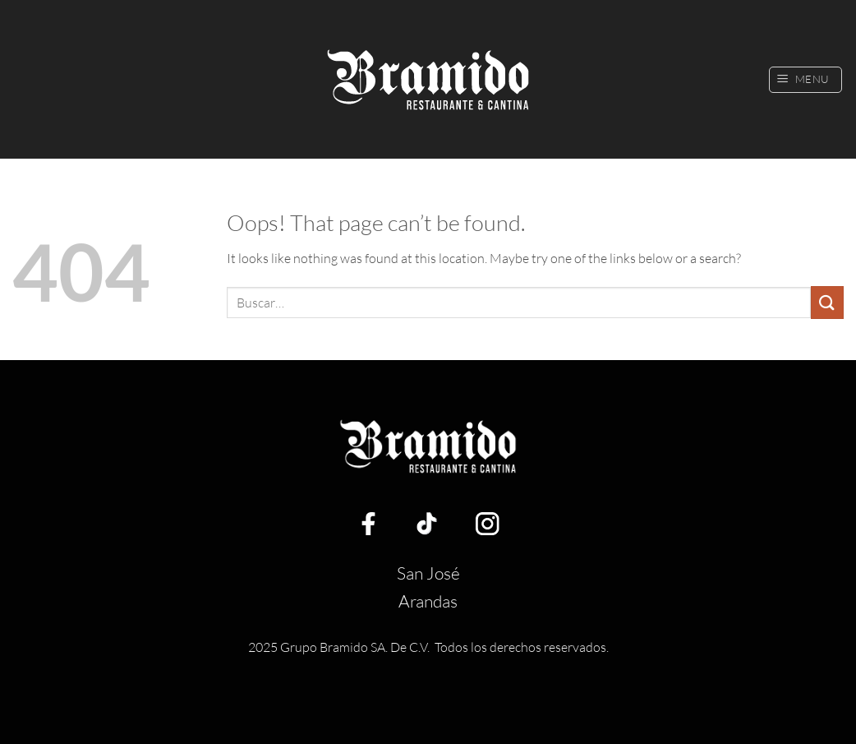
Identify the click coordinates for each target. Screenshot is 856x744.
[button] (806, 80)
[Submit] (827, 302)
